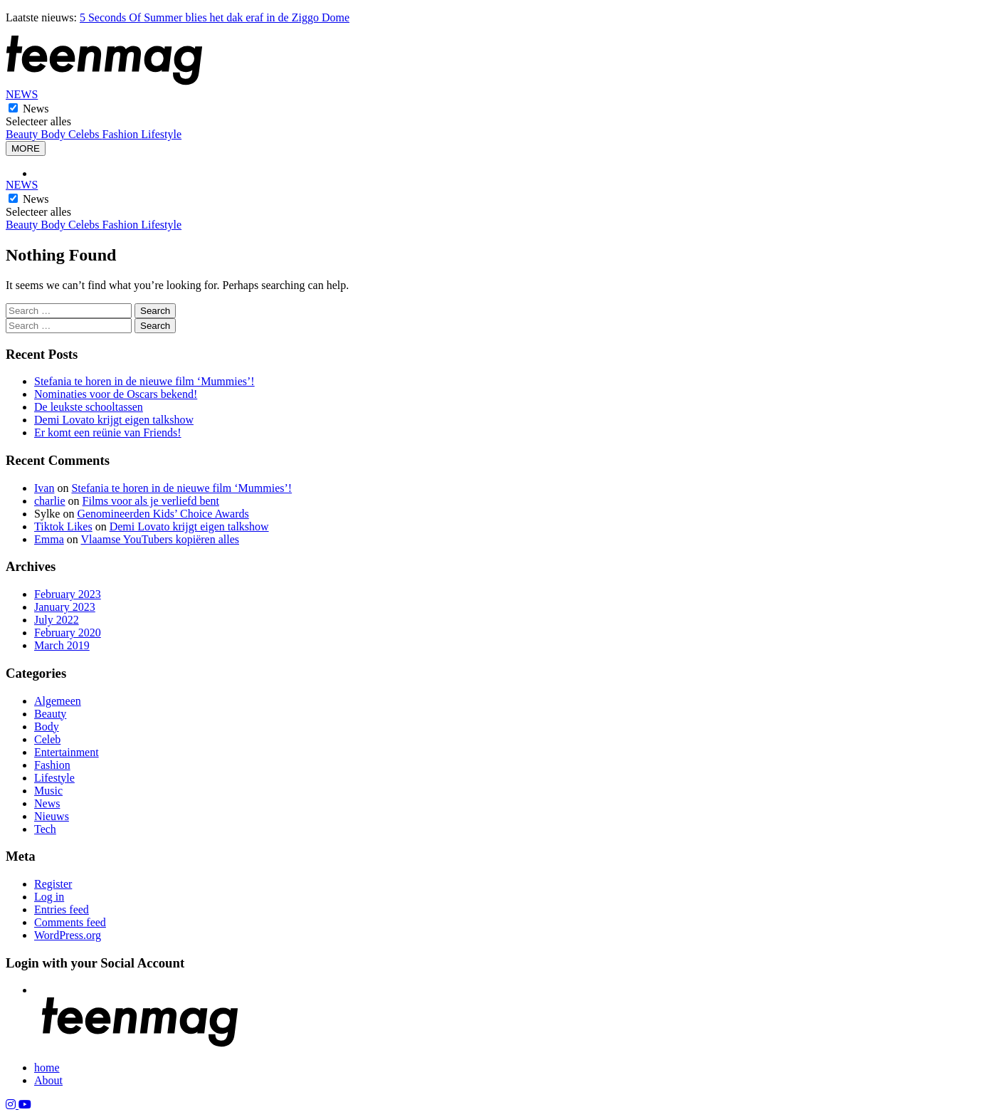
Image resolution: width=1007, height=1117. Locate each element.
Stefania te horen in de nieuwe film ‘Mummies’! (144, 381)
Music (48, 791)
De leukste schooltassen (88, 407)
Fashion (122, 134)
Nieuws (51, 816)
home (47, 1067)
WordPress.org (67, 935)
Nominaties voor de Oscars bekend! (115, 394)
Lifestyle (161, 134)
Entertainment (66, 752)
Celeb (47, 739)
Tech (45, 829)
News (35, 109)
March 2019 (62, 645)
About (48, 1080)
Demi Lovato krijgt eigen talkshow (114, 420)
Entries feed (61, 909)
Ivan (44, 488)
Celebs (85, 134)
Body (54, 134)
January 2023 (64, 607)
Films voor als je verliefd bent (151, 501)
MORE (25, 148)
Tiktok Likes (63, 526)
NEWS (22, 94)
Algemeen (57, 701)
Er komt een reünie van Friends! (107, 432)
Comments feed (70, 922)
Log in (49, 897)
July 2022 (56, 620)
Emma (49, 539)
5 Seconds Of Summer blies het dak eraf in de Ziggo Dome (214, 17)
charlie (49, 501)
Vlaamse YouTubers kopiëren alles (159, 539)
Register (53, 884)
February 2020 (67, 632)
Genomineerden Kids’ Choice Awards (162, 514)
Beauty (23, 134)
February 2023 (67, 594)
